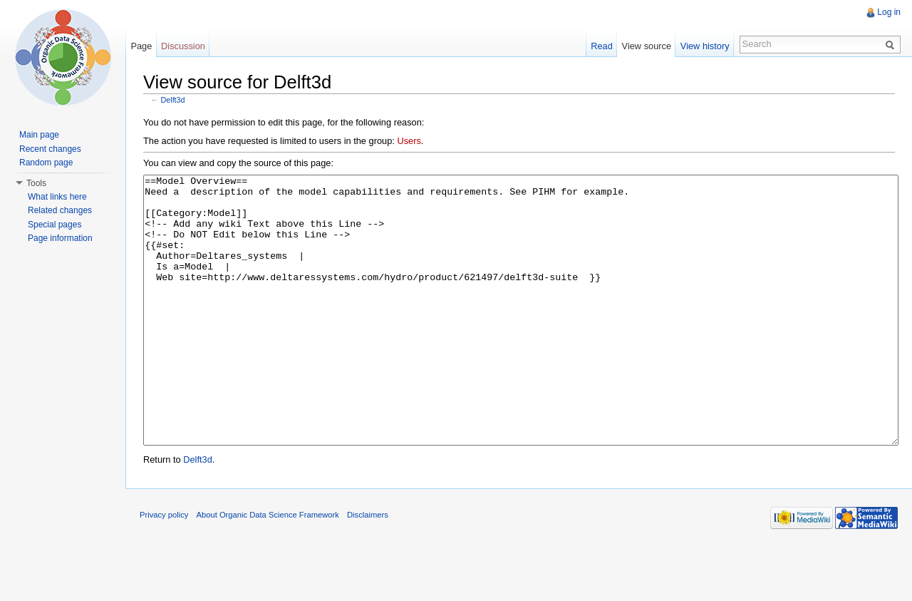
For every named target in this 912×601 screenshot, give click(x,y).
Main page (39, 135)
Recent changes (50, 149)
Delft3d (173, 100)
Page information (60, 238)
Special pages (54, 225)
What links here (57, 197)
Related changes (60, 210)
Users (408, 140)
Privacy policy (164, 568)
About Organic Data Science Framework (268, 568)
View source (646, 46)
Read (602, 46)
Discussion (183, 46)
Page (141, 46)
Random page (46, 163)
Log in (889, 12)
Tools (36, 183)
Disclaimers (367, 568)
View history (705, 46)
